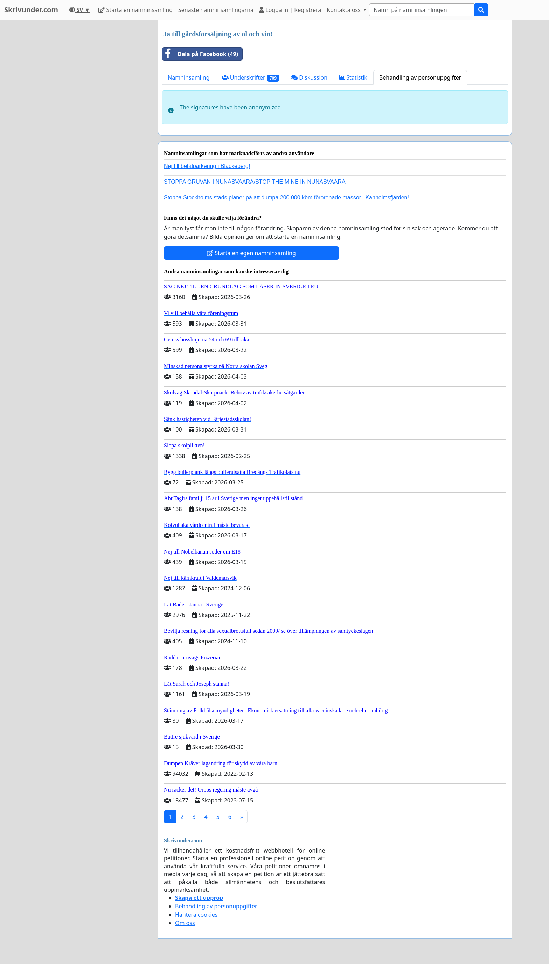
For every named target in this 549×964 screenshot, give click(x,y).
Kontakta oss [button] (344, 10)
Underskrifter (250, 78)
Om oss (185, 923)
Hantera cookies (196, 914)
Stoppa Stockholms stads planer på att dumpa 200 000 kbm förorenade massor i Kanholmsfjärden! (286, 198)
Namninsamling (189, 77)
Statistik (353, 77)
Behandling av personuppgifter (420, 77)
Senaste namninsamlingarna (215, 10)
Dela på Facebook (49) (200, 54)
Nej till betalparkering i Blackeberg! (207, 166)
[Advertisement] (89, 125)
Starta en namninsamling (135, 10)
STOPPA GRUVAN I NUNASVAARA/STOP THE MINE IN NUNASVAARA (255, 182)
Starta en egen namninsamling (251, 253)
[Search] (421, 9)
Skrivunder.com (31, 9)
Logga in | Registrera (290, 10)
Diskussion (309, 77)
